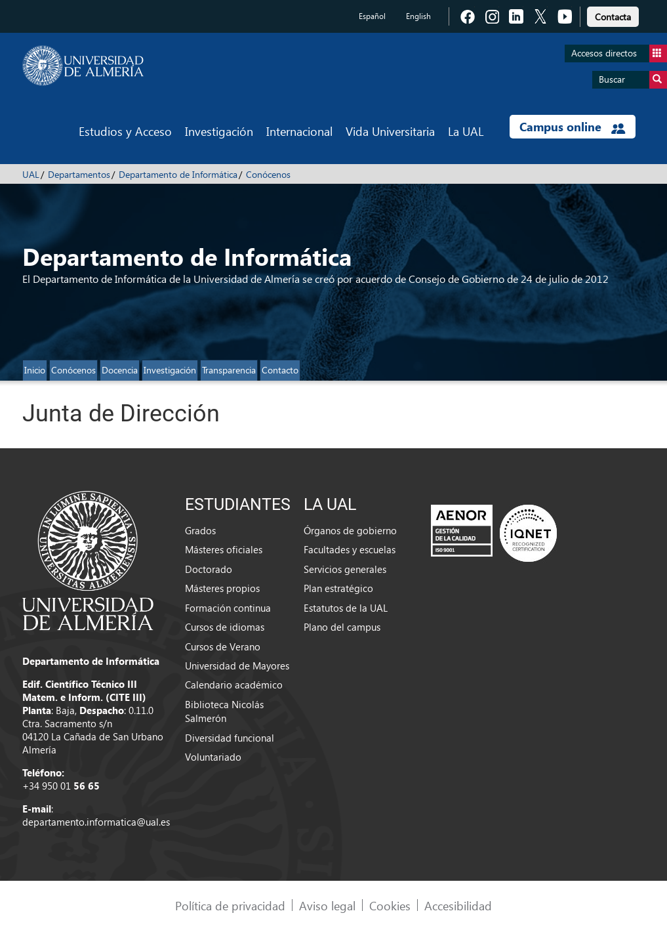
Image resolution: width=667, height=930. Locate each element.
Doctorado (208, 569)
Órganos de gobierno (350, 530)
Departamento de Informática (178, 174)
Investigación (219, 131)
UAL (30, 174)
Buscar (633, 80)
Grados (200, 530)
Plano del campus (342, 626)
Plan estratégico (338, 588)
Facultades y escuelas (349, 549)
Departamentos (79, 174)
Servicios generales (345, 569)
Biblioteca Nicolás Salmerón (224, 711)
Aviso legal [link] (327, 905)
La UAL (465, 131)
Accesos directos (619, 53)
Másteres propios (222, 588)
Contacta (613, 17)
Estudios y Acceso (125, 131)
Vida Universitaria (390, 131)
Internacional (299, 131)
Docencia (120, 370)
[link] (613, 15)
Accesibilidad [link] (458, 905)
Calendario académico (234, 684)
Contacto (280, 370)
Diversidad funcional (229, 737)
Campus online (572, 127)
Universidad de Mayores (237, 665)
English (418, 16)
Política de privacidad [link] (230, 905)
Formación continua (228, 607)
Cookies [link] (390, 905)
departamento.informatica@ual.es (96, 821)
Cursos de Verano (222, 646)
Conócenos (268, 174)
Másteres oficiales (223, 549)
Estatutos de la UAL (346, 607)
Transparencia (229, 370)
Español (372, 16)
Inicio (34, 370)
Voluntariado (213, 756)
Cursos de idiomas (224, 626)
